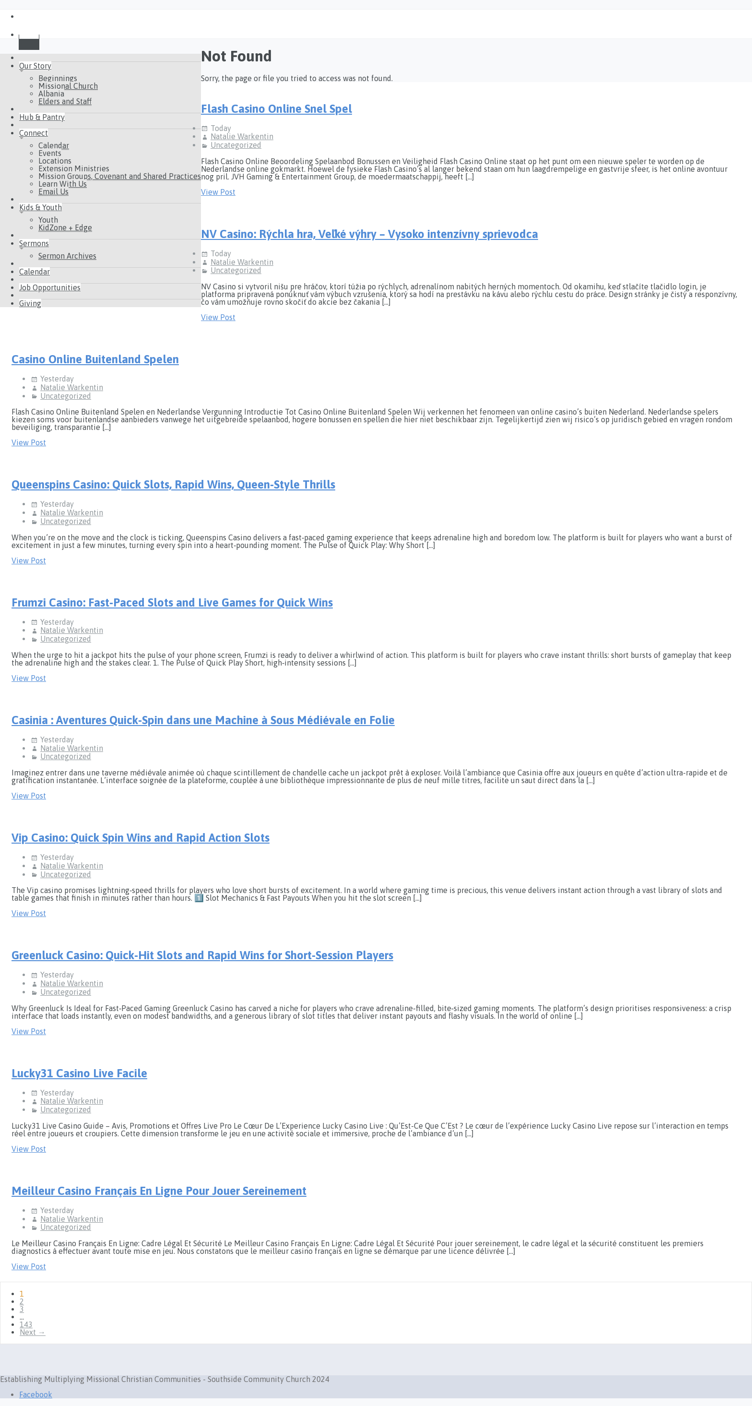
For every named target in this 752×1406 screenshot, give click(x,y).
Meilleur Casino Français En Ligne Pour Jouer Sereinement (159, 1190)
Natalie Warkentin (242, 136)
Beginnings (57, 78)
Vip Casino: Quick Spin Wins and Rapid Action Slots (141, 837)
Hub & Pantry (42, 117)
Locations (54, 160)
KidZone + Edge (65, 227)
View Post (218, 192)
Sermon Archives (67, 255)
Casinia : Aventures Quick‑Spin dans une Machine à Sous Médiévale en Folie (203, 720)
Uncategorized (236, 145)
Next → (33, 1332)
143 (26, 1324)
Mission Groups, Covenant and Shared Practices (119, 176)
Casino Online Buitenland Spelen (95, 359)
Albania (51, 93)
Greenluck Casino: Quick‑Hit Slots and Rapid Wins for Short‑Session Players (202, 955)
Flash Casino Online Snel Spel (276, 108)
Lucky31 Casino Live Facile (79, 1073)
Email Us (53, 191)
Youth (48, 219)
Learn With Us (62, 183)
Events (49, 153)
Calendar (53, 145)
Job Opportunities (50, 287)
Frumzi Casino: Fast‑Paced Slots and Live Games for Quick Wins (172, 602)
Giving (30, 303)
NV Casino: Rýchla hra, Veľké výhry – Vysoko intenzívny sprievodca (369, 233)
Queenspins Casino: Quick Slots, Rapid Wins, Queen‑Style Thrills (173, 484)
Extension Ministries (73, 168)
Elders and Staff (65, 101)
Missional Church (68, 86)
